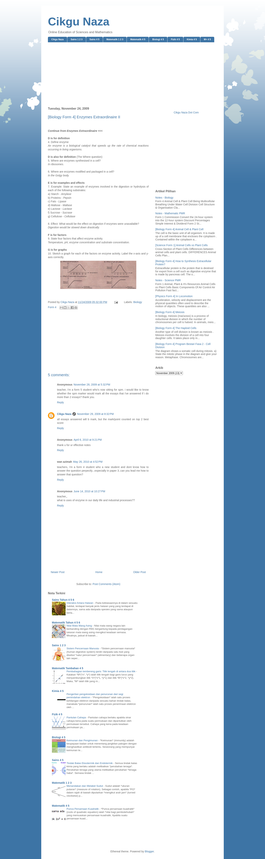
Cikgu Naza (78, 21)
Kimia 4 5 (192, 39)
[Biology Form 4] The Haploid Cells (175, 328)
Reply (60, 402)
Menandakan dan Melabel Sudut (85, 785)
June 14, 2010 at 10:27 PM (89, 491)
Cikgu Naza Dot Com (186, 112)
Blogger (149, 851)
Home (98, 572)
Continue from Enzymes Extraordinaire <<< (75, 130)
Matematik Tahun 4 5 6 (66, 622)
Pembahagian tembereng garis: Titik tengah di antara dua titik (101, 671)
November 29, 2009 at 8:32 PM (95, 413)
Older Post (139, 572)
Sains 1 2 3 (77, 39)
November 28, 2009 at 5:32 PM (92, 384)
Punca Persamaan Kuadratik (83, 808)
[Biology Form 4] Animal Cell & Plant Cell (179, 229)
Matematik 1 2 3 (114, 39)
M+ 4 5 (207, 39)
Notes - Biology (164, 197)
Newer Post (57, 572)
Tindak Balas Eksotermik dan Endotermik (90, 763)
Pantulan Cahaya (77, 717)
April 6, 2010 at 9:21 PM (88, 439)
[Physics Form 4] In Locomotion (174, 296)
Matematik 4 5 (137, 39)
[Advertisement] (132, 74)
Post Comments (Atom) (106, 584)
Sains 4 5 (94, 39)
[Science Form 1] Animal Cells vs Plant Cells (181, 245)
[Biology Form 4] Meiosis (169, 312)
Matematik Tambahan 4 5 (67, 668)
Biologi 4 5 (158, 39)
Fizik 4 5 (175, 39)
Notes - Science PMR (168, 280)
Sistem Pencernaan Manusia (83, 648)
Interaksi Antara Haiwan (80, 602)
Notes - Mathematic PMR (170, 213)
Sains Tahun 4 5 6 (63, 599)
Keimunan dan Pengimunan (82, 740)
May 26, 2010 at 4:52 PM (87, 461)
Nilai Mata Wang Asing (80, 625)
